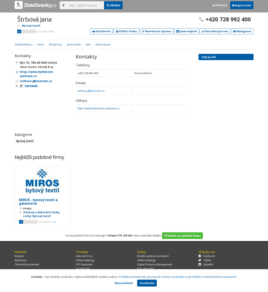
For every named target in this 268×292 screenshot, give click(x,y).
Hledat (113, 5)
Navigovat (242, 31)
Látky (27, 216)
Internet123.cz (84, 256)
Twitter (204, 260)
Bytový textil (31, 25)
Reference (21, 260)
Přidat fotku (126, 31)
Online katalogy (85, 260)
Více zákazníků (145, 268)
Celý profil (209, 57)
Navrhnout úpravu (156, 31)
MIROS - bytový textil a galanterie (38, 202)
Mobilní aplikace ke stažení (153, 256)
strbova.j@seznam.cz (91, 91)
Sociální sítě (83, 268)
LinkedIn (205, 264)
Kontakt (19, 256)
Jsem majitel (186, 31)
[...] (85, 5)
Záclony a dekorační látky (41, 212)
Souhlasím (147, 283)
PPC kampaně (84, 264)
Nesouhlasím (124, 283)
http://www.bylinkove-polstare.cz (98, 108)
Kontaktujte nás (215, 31)
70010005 (31, 86)
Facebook (206, 256)
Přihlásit (220, 5)
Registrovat (241, 5)
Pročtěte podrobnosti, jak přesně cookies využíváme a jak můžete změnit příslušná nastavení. (178, 277)
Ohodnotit (101, 31)
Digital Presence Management (154, 264)
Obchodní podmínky (27, 264)
